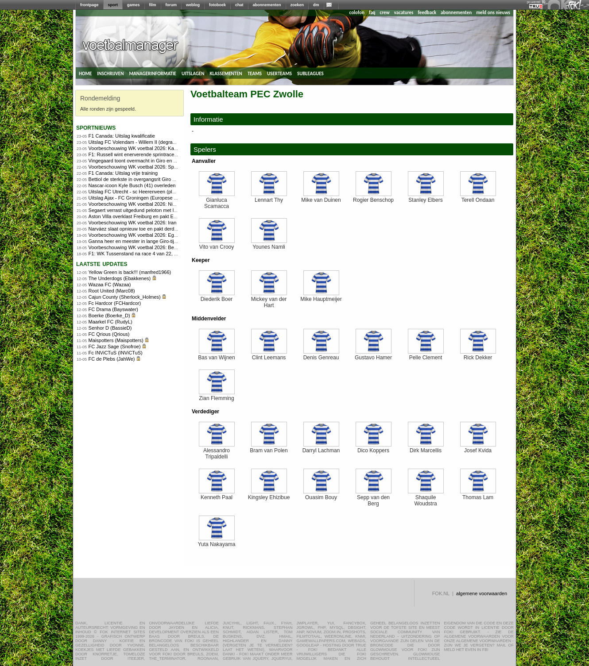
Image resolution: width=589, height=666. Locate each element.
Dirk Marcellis (426, 448)
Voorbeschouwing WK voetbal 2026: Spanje (136, 166)
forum (171, 5)
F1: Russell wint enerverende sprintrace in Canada (143, 154)
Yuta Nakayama (217, 541)
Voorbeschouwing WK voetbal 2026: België (135, 247)
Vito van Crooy (217, 244)
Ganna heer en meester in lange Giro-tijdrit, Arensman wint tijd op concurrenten (174, 241)
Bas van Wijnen (216, 355)
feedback (427, 12)
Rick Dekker (478, 355)
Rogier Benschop (373, 197)
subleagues (310, 73)
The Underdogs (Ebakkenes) (120, 278)
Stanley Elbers (426, 197)
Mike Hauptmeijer (320, 296)
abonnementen (267, 5)
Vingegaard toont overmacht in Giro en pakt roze (141, 160)
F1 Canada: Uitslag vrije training (123, 173)
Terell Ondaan (478, 197)
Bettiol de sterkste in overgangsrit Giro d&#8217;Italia (146, 179)
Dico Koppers (373, 448)
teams (255, 73)
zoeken (297, 5)
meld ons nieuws (493, 12)
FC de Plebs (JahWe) (112, 359)
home (85, 73)
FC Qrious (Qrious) (109, 334)
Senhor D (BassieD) (110, 328)
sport (113, 5)
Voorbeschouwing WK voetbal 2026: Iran (133, 222)
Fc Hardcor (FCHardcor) (115, 303)
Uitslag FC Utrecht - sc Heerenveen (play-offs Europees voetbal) (158, 191)
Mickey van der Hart (269, 299)
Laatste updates (102, 263)
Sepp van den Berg (373, 498)
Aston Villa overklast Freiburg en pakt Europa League (146, 216)
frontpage (89, 5)
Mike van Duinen (321, 197)
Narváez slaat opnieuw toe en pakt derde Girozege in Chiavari (156, 228)
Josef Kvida (478, 448)
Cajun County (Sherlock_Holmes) (125, 297)
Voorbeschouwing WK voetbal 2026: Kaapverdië (141, 148)
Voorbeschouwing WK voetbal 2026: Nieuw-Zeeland (145, 204)
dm (316, 5)
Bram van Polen (268, 448)
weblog (193, 5)
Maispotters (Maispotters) (116, 340)
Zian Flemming (217, 395)
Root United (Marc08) (112, 290)
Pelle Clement (426, 355)
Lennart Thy (269, 197)
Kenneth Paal (217, 494)
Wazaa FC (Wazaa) (110, 284)
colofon (356, 12)
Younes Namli (269, 244)
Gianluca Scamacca (217, 200)
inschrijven (110, 73)
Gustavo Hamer (373, 355)
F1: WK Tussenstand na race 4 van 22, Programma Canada (153, 253)
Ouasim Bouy (321, 494)
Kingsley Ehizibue (269, 494)
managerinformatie (152, 73)
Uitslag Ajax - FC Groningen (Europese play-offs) (141, 197)
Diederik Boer (217, 296)
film (152, 5)
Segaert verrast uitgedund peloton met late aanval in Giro (150, 210)
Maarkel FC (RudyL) (110, 321)
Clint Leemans (269, 355)
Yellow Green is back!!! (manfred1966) (130, 272)
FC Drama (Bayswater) (113, 309)
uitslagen (193, 73)
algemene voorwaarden (481, 593)
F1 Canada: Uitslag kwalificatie (122, 136)
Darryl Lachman (321, 448)
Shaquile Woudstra (426, 498)
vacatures (404, 12)
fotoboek (217, 5)
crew (385, 12)
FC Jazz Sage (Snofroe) (115, 346)
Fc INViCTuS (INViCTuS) (116, 352)
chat (239, 5)
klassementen (225, 73)
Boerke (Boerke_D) (109, 315)
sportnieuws (96, 127)
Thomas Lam (478, 494)
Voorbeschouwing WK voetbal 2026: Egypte (136, 235)
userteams (279, 73)
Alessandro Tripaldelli (217, 451)
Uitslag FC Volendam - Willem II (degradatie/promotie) (147, 142)
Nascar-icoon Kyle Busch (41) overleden (132, 185)
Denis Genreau (321, 355)
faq (372, 12)
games (133, 5)
